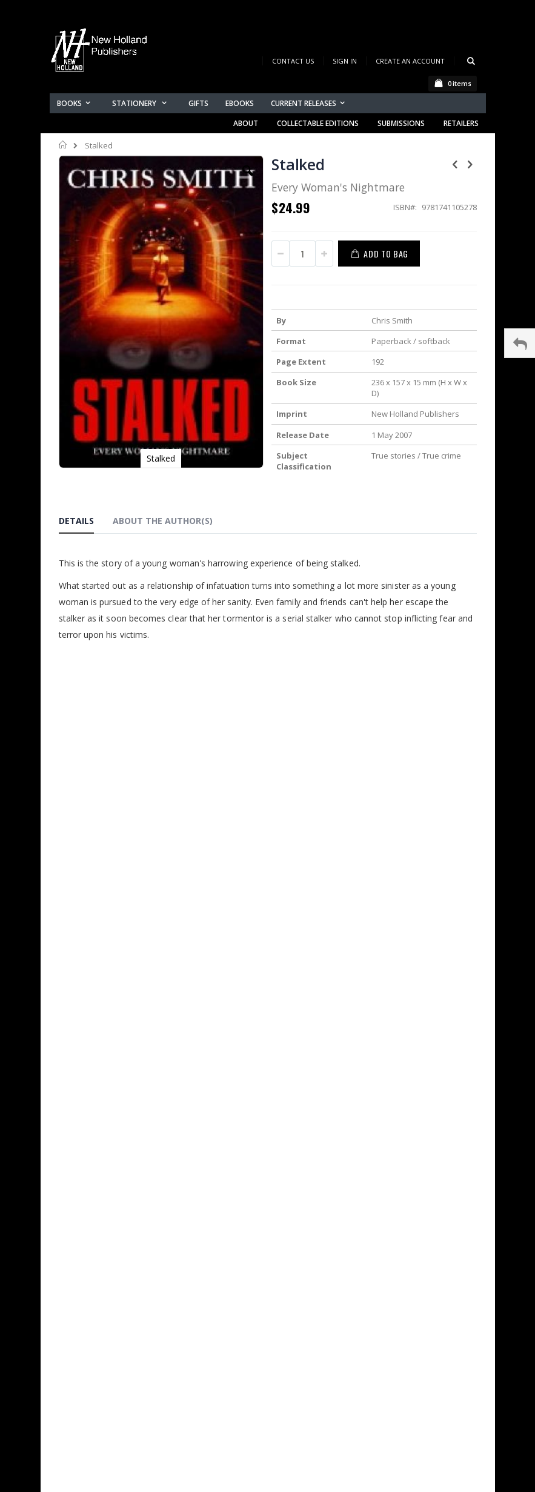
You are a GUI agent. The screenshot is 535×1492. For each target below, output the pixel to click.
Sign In (345, 60)
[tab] (85, 523)
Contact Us (293, 60)
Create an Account (410, 60)
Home (63, 144)
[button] (248, 180)
